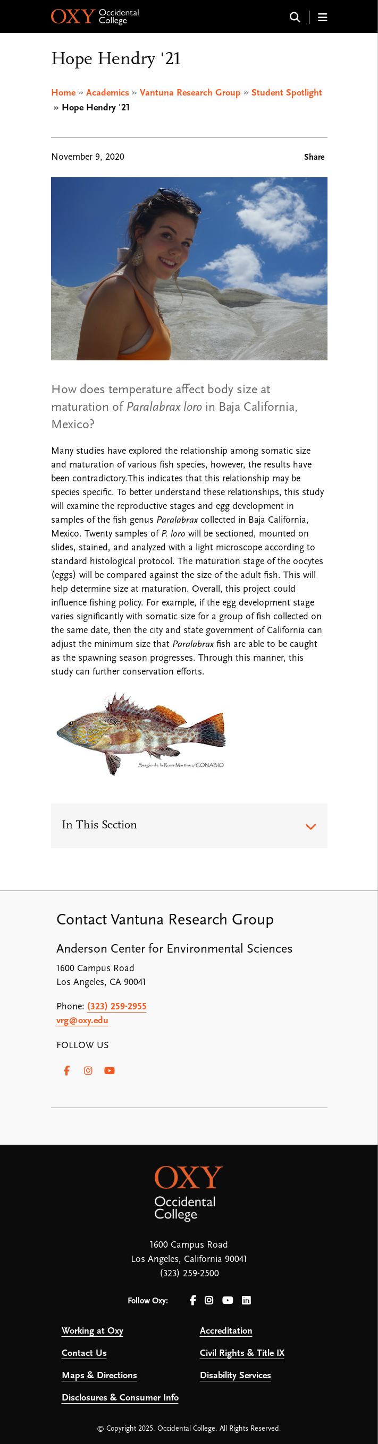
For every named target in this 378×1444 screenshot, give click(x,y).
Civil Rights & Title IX (242, 1353)
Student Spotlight (286, 93)
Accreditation (226, 1331)
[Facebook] (67, 1071)
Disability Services (235, 1376)
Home (63, 93)
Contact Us (84, 1353)
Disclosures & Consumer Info (120, 1398)
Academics (107, 93)
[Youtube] (109, 1071)
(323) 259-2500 (189, 1274)
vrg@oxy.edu (82, 1021)
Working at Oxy (92, 1331)
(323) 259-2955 (117, 1007)
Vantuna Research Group (190, 93)
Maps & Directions (99, 1376)
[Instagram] (88, 1071)
